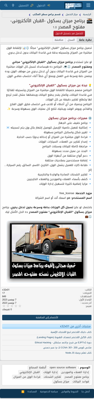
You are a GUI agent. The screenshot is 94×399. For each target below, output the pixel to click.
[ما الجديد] (13, 5)
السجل (71, 39)
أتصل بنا (86, 391)
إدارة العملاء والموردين (75, 372)
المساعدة (32, 391)
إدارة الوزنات (50, 372)
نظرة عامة (85, 39)
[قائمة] (88, 5)
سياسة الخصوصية (49, 391)
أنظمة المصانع (37, 367)
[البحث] (6, 5)
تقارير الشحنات (52, 377)
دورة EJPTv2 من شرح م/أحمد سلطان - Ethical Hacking (63, 342)
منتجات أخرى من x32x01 (75, 326)
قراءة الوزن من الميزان (26, 377)
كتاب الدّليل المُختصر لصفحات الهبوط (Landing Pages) (64, 337)
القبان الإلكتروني (30, 372)
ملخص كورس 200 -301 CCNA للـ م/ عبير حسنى (67, 347)
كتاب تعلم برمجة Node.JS (78, 353)
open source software (63, 367)
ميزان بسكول (61, 382)
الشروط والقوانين (69, 391)
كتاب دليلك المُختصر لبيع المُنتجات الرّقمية (71, 332)
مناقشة (59, 39)
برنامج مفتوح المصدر (77, 377)
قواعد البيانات (81, 382)
